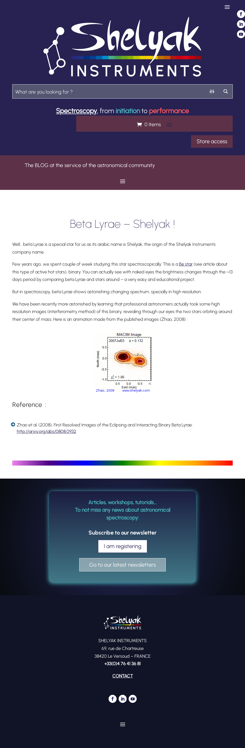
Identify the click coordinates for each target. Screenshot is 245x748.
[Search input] (109, 91)
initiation (128, 111)
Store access (212, 141)
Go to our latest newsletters (122, 564)
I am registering (122, 546)
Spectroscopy (76, 111)
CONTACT (122, 676)
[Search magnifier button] (225, 91)
